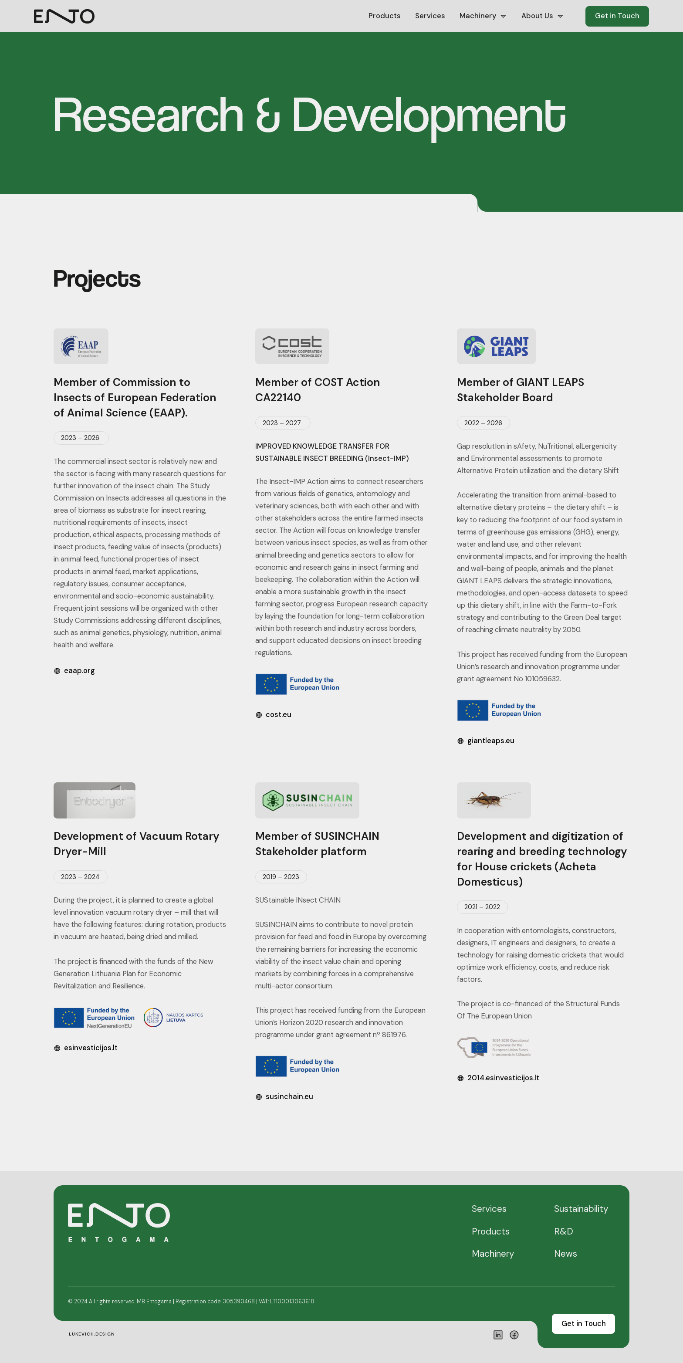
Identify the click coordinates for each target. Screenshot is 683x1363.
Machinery (493, 1253)
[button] (483, 16)
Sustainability (581, 1208)
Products (385, 15)
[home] (64, 16)
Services (430, 15)
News (565, 1253)
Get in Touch (617, 15)
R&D (563, 1231)
